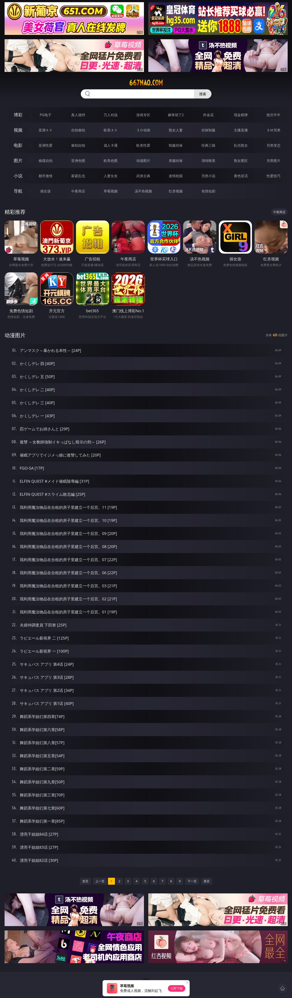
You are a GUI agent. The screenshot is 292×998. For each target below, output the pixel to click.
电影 (18, 145)
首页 (85, 881)
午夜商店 (78, 191)
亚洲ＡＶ (45, 130)
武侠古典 (143, 175)
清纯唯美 (208, 160)
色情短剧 (208, 191)
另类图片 (273, 160)
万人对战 (111, 114)
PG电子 (45, 114)
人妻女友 (111, 175)
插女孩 (45, 191)
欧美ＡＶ (111, 130)
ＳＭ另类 (273, 130)
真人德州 (78, 114)
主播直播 (241, 130)
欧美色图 (111, 160)
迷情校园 (176, 175)
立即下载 (176, 988)
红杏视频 (176, 191)
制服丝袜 (176, 145)
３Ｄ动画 (143, 130)
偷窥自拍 (45, 160)
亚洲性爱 (45, 145)
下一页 (192, 881)
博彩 (18, 115)
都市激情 (45, 175)
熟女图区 (241, 160)
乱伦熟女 (241, 145)
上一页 (100, 881)
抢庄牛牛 (273, 114)
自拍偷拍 (78, 130)
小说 (18, 176)
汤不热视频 (143, 191)
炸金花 (208, 114)
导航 (18, 191)
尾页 (207, 881)
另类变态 (273, 145)
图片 (18, 160)
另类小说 (208, 175)
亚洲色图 (78, 160)
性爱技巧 (273, 175)
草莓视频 (111, 191)
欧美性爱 (143, 145)
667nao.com (146, 82)
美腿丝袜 (176, 160)
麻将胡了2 (176, 114)
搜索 (202, 94)
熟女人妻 (176, 130)
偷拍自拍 (78, 145)
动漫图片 (143, 160)
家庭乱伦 (78, 175)
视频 (18, 130)
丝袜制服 (208, 130)
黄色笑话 (241, 175)
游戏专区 (143, 114)
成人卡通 (111, 145)
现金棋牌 (241, 114)
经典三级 (208, 145)
